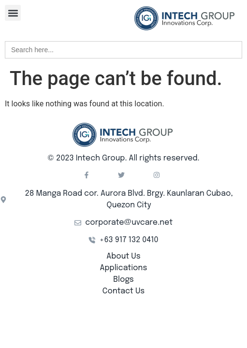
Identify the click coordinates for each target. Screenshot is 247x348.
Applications (123, 268)
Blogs (123, 280)
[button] (13, 13)
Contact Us (123, 291)
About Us (123, 256)
